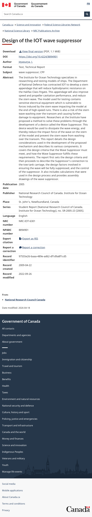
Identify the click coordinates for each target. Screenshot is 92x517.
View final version (31, 51)
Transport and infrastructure (17, 425)
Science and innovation (29, 24)
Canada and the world (13, 432)
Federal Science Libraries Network (62, 24)
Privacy (6, 510)
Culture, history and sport (15, 412)
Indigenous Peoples (12, 451)
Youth (5, 465)
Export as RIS (28, 238)
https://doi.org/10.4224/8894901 (38, 56)
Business (6, 372)
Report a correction (32, 247)
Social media (8, 483)
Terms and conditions (13, 503)
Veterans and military (13, 458)
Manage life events (12, 471)
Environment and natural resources (21, 399)
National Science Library (17, 30)
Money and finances (13, 438)
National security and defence (18, 405)
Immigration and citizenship (17, 359)
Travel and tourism (12, 366)
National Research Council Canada (25, 299)
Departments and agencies (16, 335)
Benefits (6, 379)
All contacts (8, 328)
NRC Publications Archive (46, 30)
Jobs (4, 352)
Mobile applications (12, 490)
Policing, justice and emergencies (19, 418)
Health (5, 385)
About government (12, 341)
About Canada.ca (11, 497)
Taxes (5, 392)
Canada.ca (7, 24)
